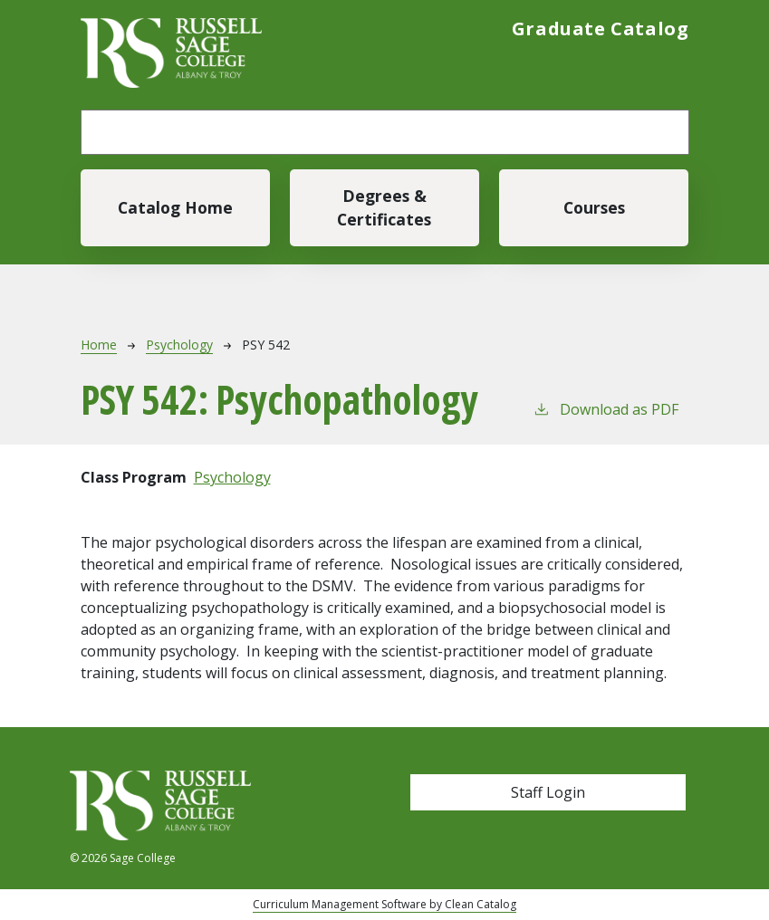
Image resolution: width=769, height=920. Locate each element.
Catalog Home (175, 207)
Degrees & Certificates (384, 207)
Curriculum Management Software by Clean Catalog (384, 904)
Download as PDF (605, 408)
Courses (594, 207)
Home (99, 344)
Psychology (179, 344)
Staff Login (548, 792)
